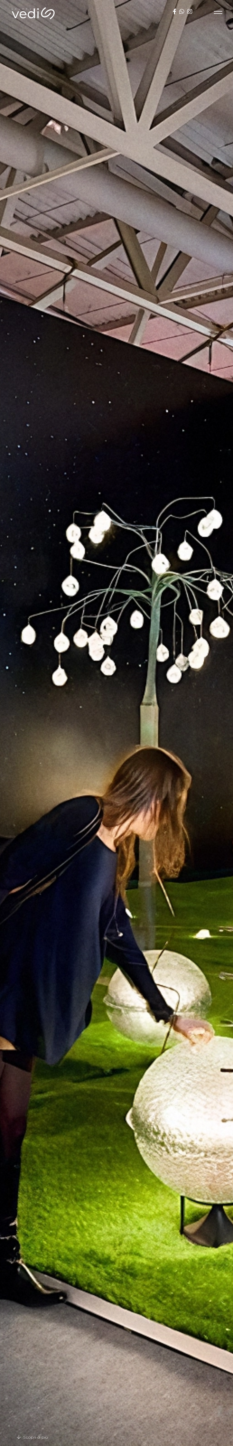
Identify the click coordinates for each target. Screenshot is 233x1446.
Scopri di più (32, 1437)
